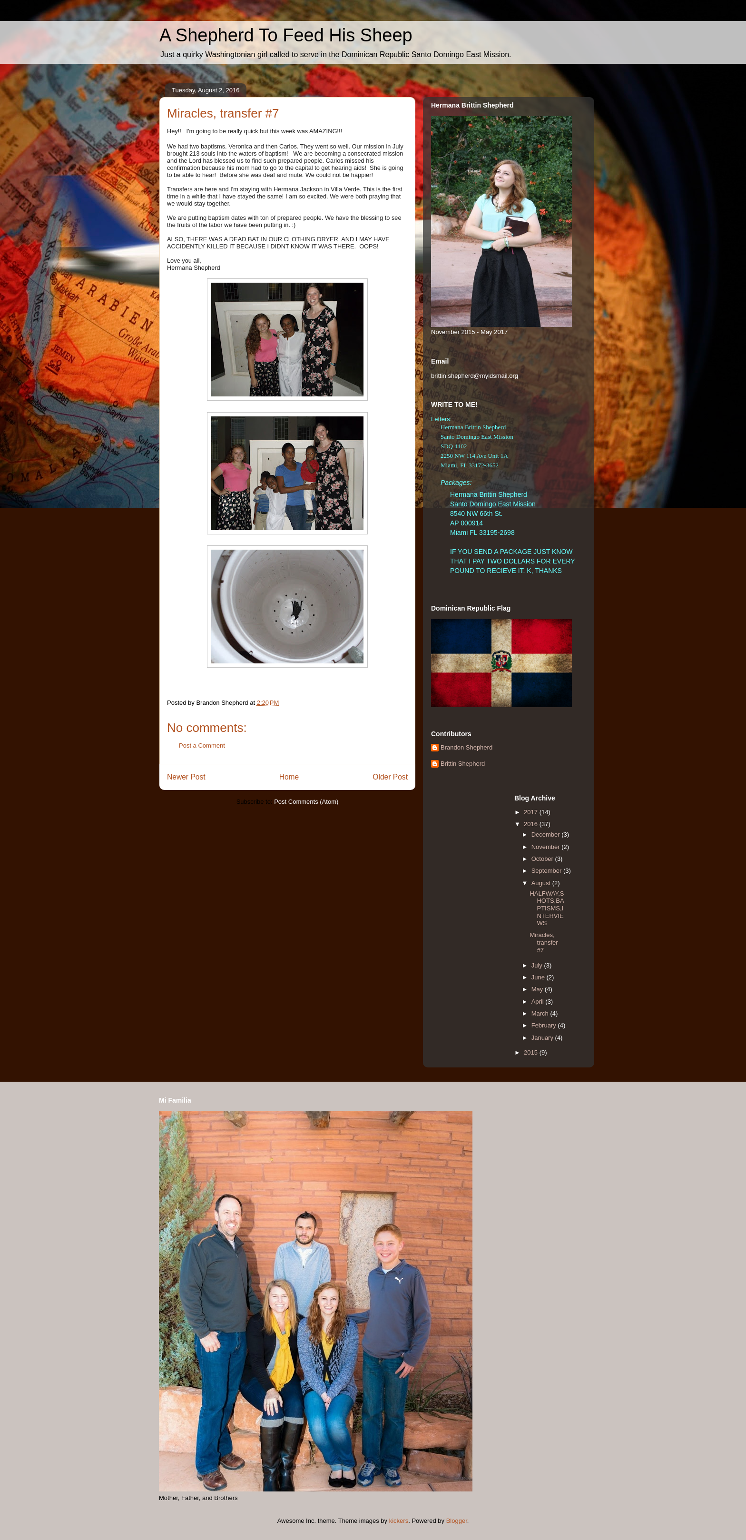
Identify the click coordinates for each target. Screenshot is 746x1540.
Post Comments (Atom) (306, 801)
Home (289, 777)
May (538, 989)
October (543, 858)
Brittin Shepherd (463, 763)
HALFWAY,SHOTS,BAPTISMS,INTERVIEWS (547, 908)
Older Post (390, 777)
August (541, 883)
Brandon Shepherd (466, 747)
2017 (532, 812)
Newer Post (186, 777)
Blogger (456, 1520)
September (547, 870)
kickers (398, 1520)
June (539, 977)
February (544, 1025)
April (538, 1001)
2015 (532, 1052)
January (543, 1037)
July (537, 965)
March (540, 1013)
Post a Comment (202, 745)
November (546, 846)
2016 (532, 824)
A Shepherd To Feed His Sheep (285, 35)
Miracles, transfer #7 (544, 942)
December (546, 834)
